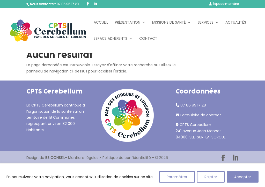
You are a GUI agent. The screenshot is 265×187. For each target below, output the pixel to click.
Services (206, 23)
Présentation (127, 23)
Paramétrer (177, 176)
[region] (132, 175)
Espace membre (226, 4)
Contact (148, 39)
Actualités (235, 23)
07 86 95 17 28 (68, 4)
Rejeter (210, 176)
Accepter (242, 176)
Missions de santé (169, 23)
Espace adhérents (110, 39)
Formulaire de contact (200, 115)
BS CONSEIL (55, 157)
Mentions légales (83, 157)
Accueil (101, 23)
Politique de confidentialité (126, 157)
